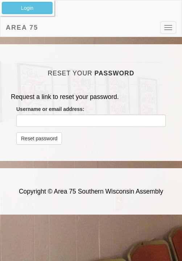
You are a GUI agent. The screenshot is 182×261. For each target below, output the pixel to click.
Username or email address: (50, 109)
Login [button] (27, 8)
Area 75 (22, 27)
